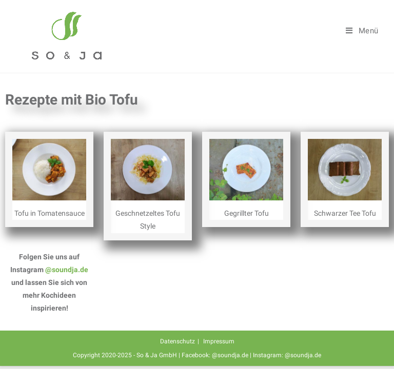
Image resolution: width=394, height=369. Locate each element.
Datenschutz (177, 341)
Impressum (218, 341)
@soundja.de (66, 269)
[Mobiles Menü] (362, 30)
